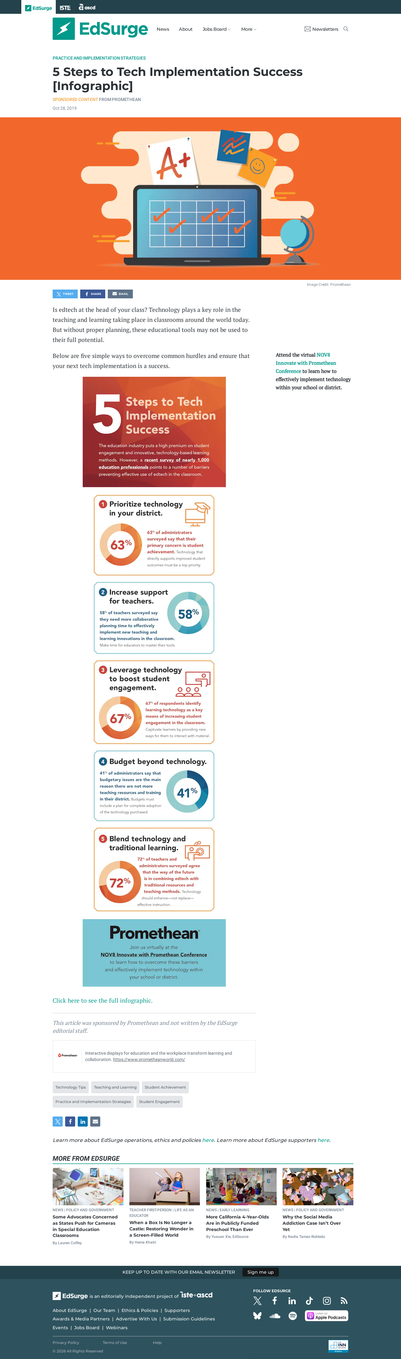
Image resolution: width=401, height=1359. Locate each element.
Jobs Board (87, 1327)
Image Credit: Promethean (329, 284)
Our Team (104, 1310)
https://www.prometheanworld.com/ (149, 1059)
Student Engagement (159, 1101)
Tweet (65, 294)
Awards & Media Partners (81, 1319)
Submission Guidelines (189, 1319)
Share (93, 294)
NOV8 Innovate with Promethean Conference (306, 363)
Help (157, 1342)
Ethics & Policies (140, 1310)
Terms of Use (115, 1342)
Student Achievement (165, 1087)
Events (60, 1327)
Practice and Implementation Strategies (99, 58)
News (163, 29)
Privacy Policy (66, 1342)
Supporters (177, 1310)
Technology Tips (70, 1087)
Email (120, 294)
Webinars (117, 1327)
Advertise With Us (136, 1319)
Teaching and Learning (115, 1087)
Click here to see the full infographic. (103, 1000)
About (186, 29)
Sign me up (260, 1272)
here (208, 1140)
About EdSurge (70, 1310)
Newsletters (321, 29)
